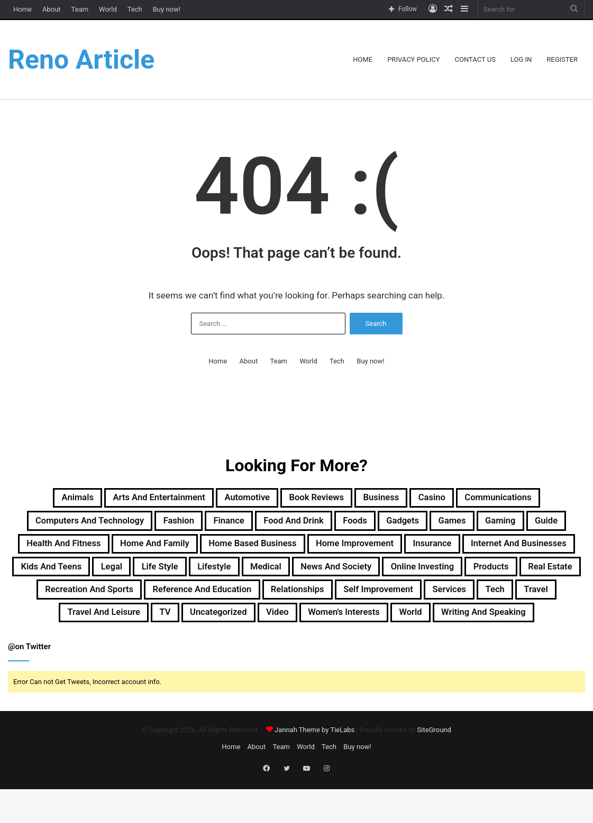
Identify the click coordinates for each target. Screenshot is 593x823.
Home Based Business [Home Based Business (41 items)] (400, 550)
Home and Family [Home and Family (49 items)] (284, 550)
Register (562, 59)
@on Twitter (29, 686)
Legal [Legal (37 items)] (353, 575)
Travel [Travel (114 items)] (515, 626)
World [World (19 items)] (430, 651)
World (108, 9)
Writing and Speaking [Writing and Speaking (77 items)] (516, 651)
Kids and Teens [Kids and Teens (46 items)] (283, 575)
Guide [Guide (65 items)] (96, 550)
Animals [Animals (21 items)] (38, 499)
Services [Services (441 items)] (415, 626)
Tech (134, 9)
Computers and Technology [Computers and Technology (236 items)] (108, 524)
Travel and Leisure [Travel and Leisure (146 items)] (70, 651)
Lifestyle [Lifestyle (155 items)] (473, 575)
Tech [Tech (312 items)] (468, 626)
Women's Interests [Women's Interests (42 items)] (351, 651)
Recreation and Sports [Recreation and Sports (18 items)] (468, 600)
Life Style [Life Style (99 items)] (409, 575)
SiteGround (434, 770)
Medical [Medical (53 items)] (533, 575)
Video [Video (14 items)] (273, 651)
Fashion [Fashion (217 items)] (214, 524)
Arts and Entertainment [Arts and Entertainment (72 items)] (134, 499)
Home (22, 9)
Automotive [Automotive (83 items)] (239, 499)
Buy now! (166, 9)
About (51, 9)
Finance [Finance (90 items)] (272, 524)
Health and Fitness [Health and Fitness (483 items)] (176, 550)
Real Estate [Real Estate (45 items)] (367, 600)
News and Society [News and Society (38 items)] (114, 600)
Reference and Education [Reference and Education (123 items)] (123, 626)
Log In (521, 59)
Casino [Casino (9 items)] (456, 499)
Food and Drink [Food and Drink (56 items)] (348, 524)
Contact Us (475, 59)
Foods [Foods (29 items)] (420, 524)
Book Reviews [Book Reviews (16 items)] (321, 499)
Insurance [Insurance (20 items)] (64, 575)
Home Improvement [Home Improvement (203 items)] (522, 550)
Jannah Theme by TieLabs (314, 770)
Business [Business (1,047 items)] (396, 499)
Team (80, 9)
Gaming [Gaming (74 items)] (42, 550)
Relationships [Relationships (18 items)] (236, 626)
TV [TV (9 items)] (142, 651)
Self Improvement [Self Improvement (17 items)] (331, 626)
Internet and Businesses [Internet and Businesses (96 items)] (167, 575)
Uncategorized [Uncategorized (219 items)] (204, 651)
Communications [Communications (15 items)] (533, 499)
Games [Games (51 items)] (533, 524)
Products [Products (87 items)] (297, 600)
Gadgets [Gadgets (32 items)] (476, 524)
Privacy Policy (413, 59)
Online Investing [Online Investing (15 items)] (216, 600)
